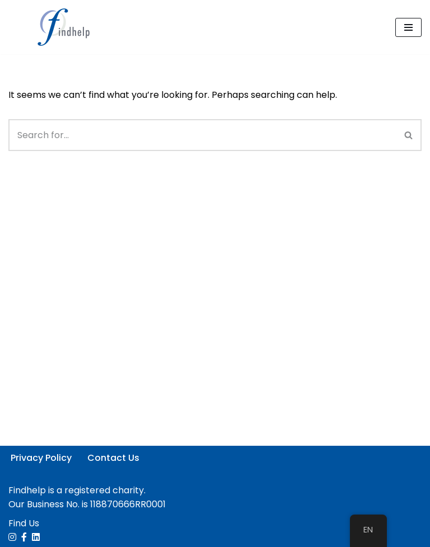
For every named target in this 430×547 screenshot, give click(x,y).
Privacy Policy (41, 457)
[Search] (202, 135)
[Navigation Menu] (408, 27)
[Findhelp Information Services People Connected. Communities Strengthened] (67, 27)
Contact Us (113, 457)
